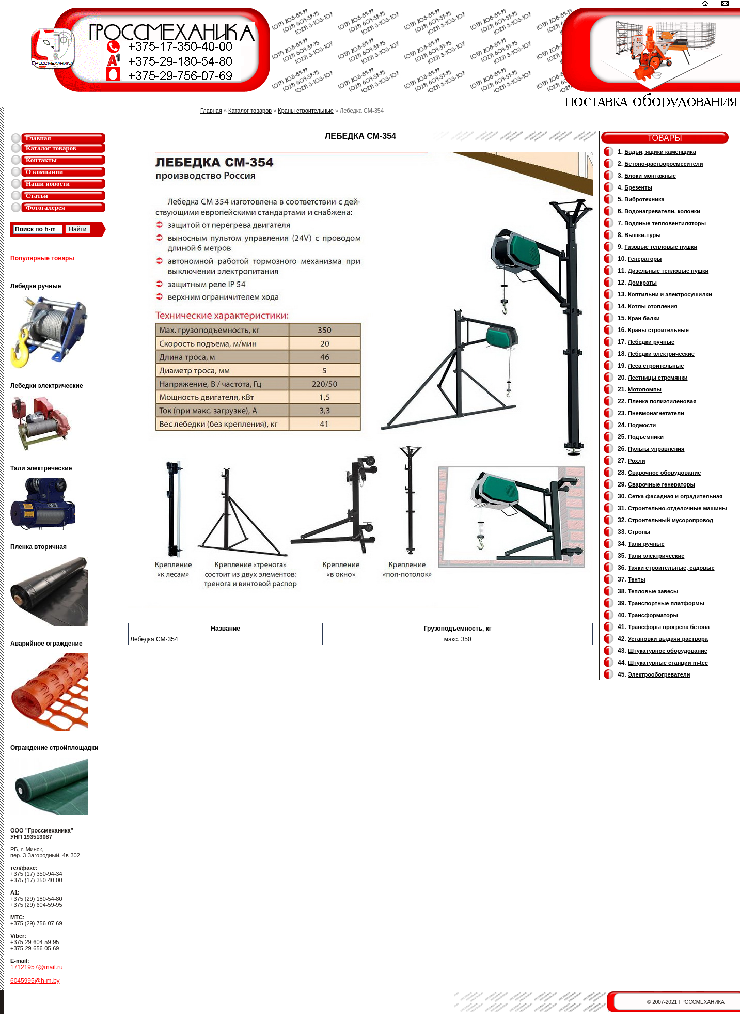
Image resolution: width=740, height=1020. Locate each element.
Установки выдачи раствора (668, 639)
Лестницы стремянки (657, 377)
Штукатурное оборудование (667, 651)
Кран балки (643, 318)
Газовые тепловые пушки (660, 247)
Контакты (41, 160)
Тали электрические (656, 556)
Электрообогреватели (659, 674)
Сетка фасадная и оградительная (675, 496)
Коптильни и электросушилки (670, 294)
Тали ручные (646, 544)
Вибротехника (644, 199)
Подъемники (646, 437)
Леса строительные (656, 366)
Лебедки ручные (651, 342)
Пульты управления (656, 449)
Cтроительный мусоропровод (670, 520)
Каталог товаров (51, 148)
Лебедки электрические (661, 354)
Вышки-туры (642, 235)
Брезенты (638, 187)
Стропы (639, 532)
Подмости (642, 425)
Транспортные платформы (666, 603)
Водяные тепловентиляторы (665, 223)
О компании (44, 172)
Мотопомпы (645, 389)
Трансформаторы (653, 615)
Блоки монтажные (650, 175)
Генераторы (645, 259)
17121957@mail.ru (36, 967)
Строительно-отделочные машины (677, 508)
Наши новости (48, 183)
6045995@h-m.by (35, 980)
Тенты (636, 579)
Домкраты (642, 282)
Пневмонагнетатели (656, 413)
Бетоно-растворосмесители (663, 164)
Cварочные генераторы (661, 484)
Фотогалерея (45, 207)
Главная (38, 138)
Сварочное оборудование (664, 472)
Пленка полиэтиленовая (662, 401)
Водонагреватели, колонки (662, 211)
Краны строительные (306, 110)
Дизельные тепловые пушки (668, 271)
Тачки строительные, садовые (671, 567)
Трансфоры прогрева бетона (669, 627)
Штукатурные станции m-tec (668, 663)
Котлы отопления (653, 306)
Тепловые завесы (653, 591)
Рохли (636, 461)
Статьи (37, 195)
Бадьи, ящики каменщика (660, 152)
